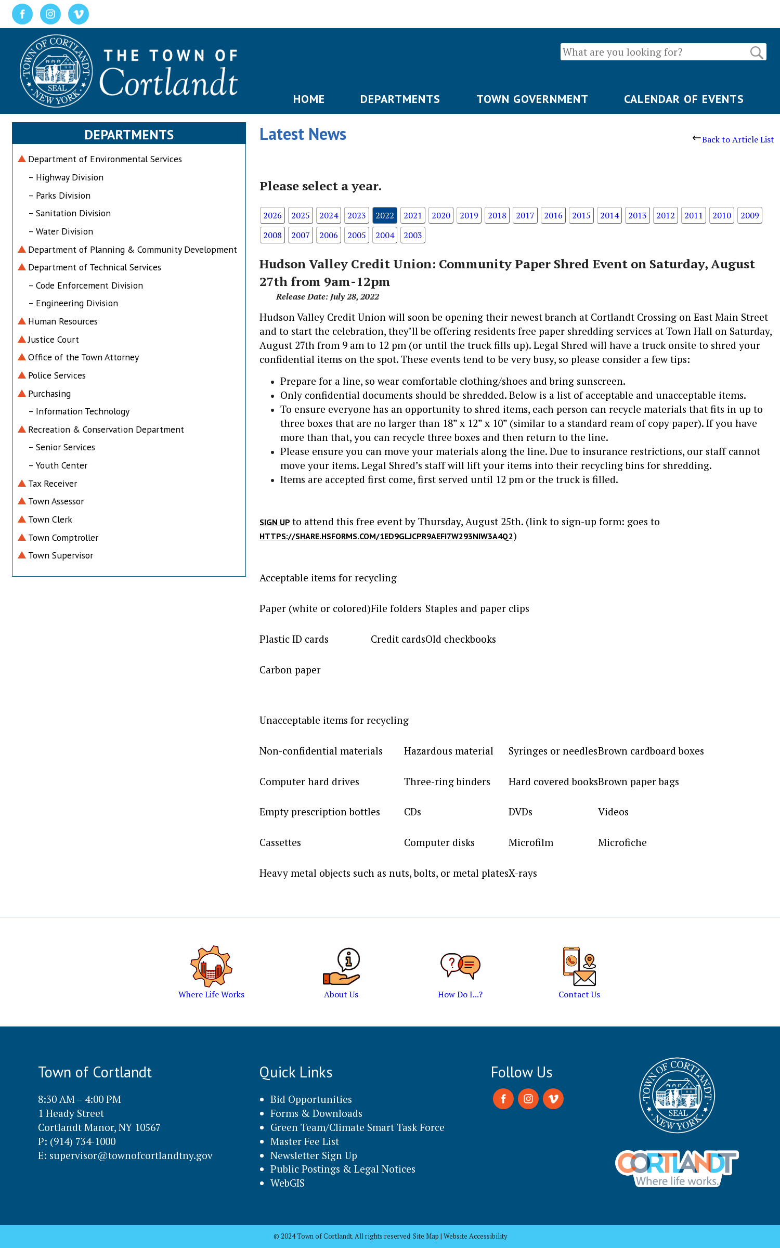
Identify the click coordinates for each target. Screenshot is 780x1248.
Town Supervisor (60, 555)
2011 (693, 215)
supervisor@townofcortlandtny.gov (131, 1155)
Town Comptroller (63, 537)
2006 (328, 235)
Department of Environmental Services (105, 159)
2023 (356, 215)
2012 (665, 215)
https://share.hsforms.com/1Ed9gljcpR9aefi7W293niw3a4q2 (386, 536)
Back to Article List (733, 139)
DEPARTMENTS (400, 99)
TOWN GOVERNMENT (532, 99)
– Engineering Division (73, 303)
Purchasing (49, 393)
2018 (497, 215)
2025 (300, 215)
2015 (581, 215)
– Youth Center (57, 465)
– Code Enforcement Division (85, 285)
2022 (384, 215)
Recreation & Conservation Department (106, 429)
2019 (469, 215)
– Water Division (60, 231)
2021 (413, 215)
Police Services (57, 375)
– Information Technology (78, 411)
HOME (309, 99)
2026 (272, 215)
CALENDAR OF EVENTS (684, 99)
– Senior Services (61, 447)
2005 (356, 235)
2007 (300, 235)
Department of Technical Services (94, 267)
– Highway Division (65, 177)
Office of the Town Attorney (83, 357)
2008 (272, 235)
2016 (553, 215)
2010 (721, 215)
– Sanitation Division (69, 213)
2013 (637, 215)
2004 (384, 235)
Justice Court (53, 339)
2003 (413, 235)
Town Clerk (50, 519)
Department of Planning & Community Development (132, 249)
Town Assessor (56, 501)
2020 (441, 215)
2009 (749, 215)
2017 (525, 215)
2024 (328, 215)
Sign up (274, 522)
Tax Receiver (52, 483)
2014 (609, 215)
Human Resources (63, 321)
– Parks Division (59, 195)
